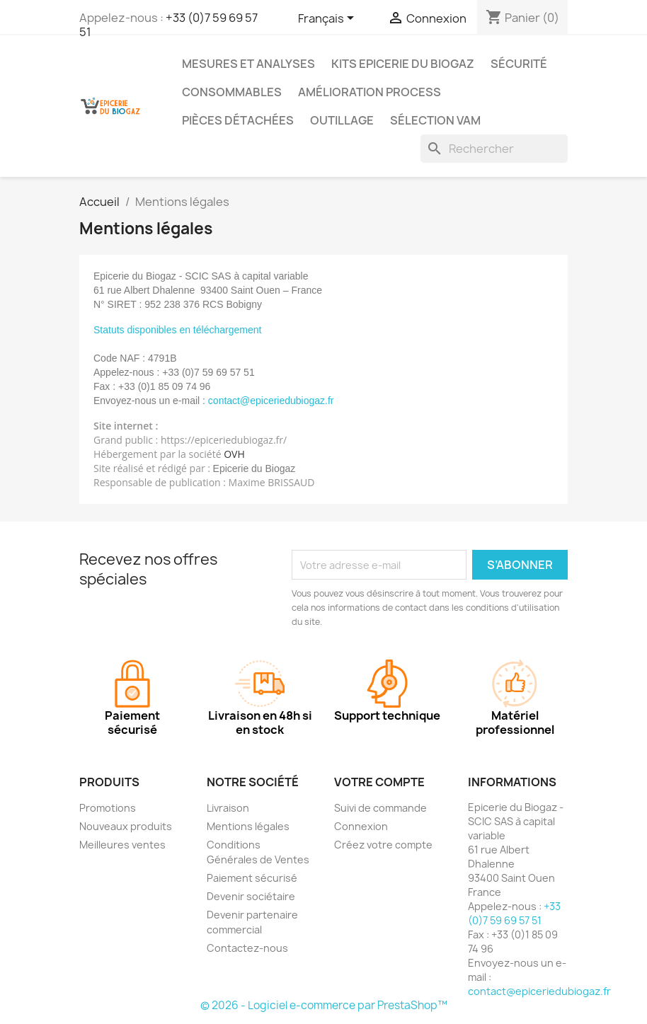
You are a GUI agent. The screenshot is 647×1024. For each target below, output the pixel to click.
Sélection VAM (435, 120)
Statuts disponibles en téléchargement (177, 329)
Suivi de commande (380, 808)
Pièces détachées (238, 120)
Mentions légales (248, 826)
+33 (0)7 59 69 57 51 (168, 25)
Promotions (107, 808)
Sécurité (519, 63)
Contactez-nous (247, 948)
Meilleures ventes (122, 844)
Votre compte (379, 782)
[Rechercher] (494, 148)
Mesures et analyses (248, 63)
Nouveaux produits (125, 826)
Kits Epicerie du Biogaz (402, 63)
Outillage (342, 120)
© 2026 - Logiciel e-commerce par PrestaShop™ (323, 1005)
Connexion (361, 826)
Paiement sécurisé (252, 878)
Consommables (232, 92)
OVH (234, 454)
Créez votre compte (383, 844)
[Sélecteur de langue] (328, 19)
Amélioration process (369, 92)
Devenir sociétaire (251, 896)
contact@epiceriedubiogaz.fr (539, 991)
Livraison (228, 808)
